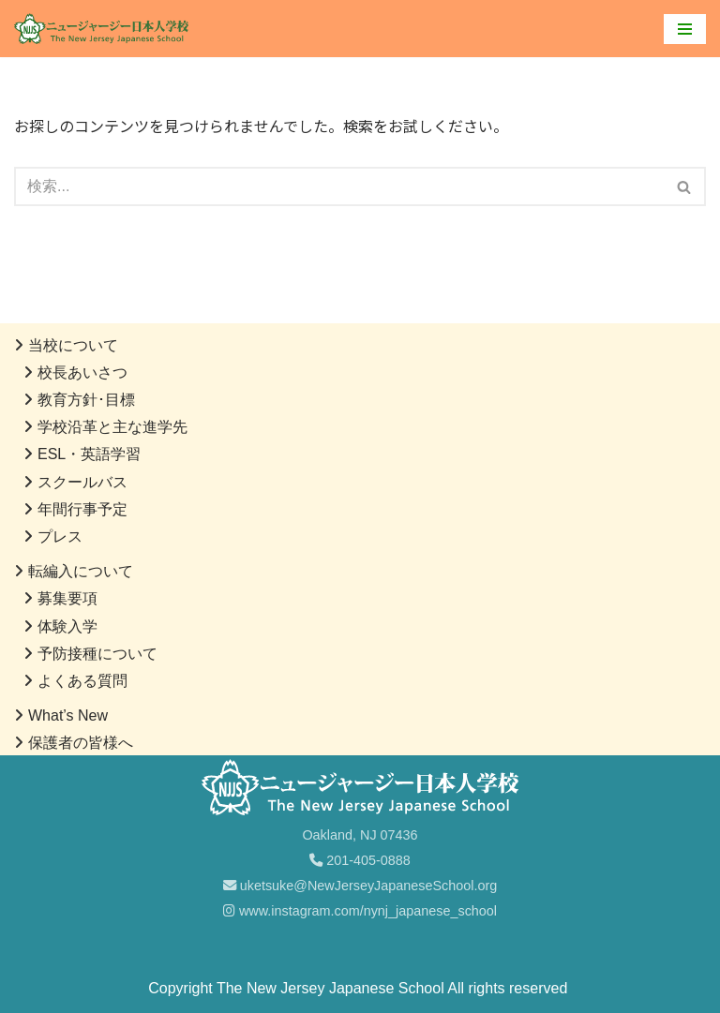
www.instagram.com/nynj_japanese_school (360, 910)
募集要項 (68, 598)
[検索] (339, 186)
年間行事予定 (83, 509)
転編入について (80, 571)
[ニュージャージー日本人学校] (106, 28)
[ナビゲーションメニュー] (685, 29)
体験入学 (68, 626)
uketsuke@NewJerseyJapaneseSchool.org (360, 885)
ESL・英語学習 (89, 454)
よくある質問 (83, 681)
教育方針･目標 (86, 400)
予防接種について (98, 654)
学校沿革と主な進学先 (113, 427)
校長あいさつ (83, 372)
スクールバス (83, 482)
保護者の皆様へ (80, 743)
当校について (73, 345)
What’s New (68, 715)
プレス (60, 536)
